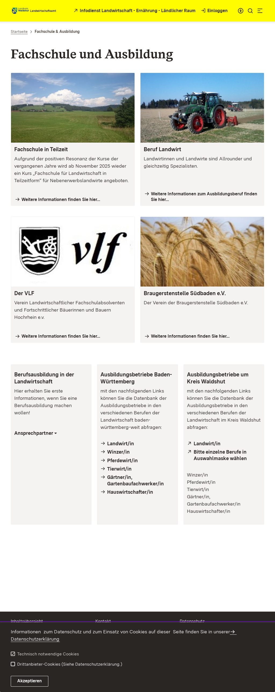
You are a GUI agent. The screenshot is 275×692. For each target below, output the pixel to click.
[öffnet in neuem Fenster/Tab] (134, 11)
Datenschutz (192, 621)
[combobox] (240, 10)
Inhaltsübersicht (27, 621)
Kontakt (103, 621)
